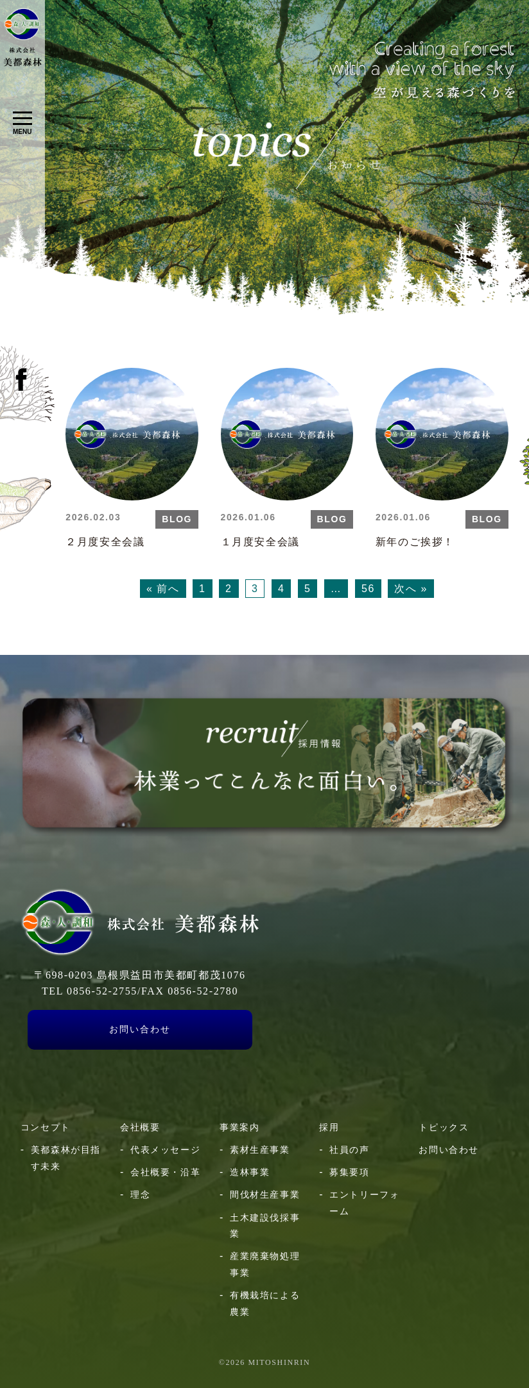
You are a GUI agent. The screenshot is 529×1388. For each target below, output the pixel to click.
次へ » (411, 588)
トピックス (444, 1127)
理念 (140, 1194)
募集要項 (349, 1172)
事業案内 (239, 1127)
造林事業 (250, 1172)
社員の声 (349, 1149)
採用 (329, 1127)
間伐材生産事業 (265, 1194)
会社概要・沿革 (165, 1172)
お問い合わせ (140, 1029)
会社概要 (140, 1127)
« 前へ (163, 588)
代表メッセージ (165, 1149)
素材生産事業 (260, 1149)
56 (368, 588)
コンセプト (46, 1127)
